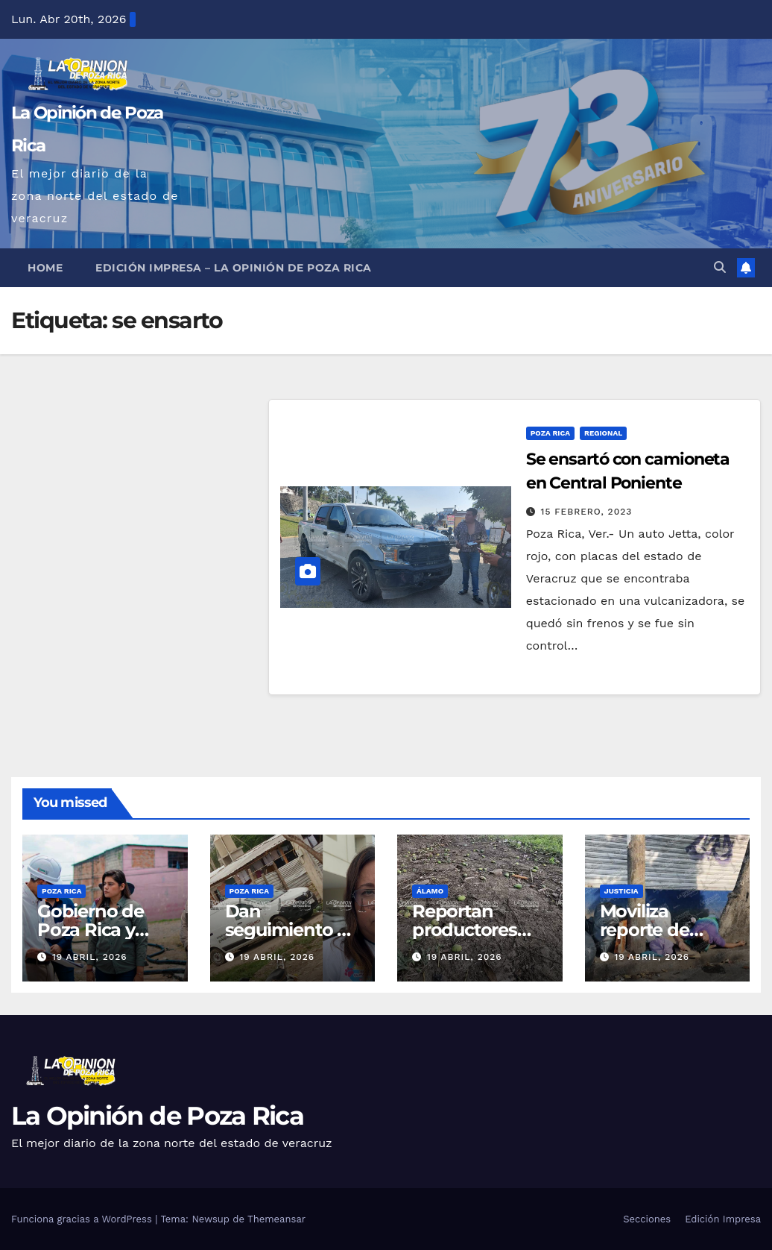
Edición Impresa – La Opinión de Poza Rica (233, 267)
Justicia (621, 891)
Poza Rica (550, 433)
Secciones (647, 1219)
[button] (720, 267)
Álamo (430, 891)
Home (45, 267)
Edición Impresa (723, 1219)
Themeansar (276, 1219)
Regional (603, 433)
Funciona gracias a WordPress (83, 1219)
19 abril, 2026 (89, 957)
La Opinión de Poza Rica (157, 1115)
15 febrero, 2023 (587, 511)
